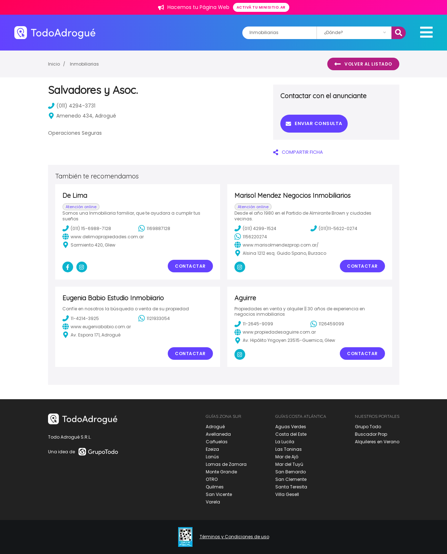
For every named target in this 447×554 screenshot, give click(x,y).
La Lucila (284, 442)
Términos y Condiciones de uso (234, 537)
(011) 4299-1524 (255, 228)
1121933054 (154, 318)
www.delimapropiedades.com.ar (103, 236)
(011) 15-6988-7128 (86, 228)
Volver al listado (363, 64)
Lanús (212, 457)
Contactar (190, 266)
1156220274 (250, 236)
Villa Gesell (287, 494)
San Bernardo (290, 472)
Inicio (54, 64)
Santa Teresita (291, 487)
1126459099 (327, 324)
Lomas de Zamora (226, 464)
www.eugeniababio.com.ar (96, 326)
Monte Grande (221, 472)
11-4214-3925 (80, 318)
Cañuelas (217, 442)
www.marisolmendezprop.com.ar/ (276, 245)
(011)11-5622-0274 (333, 228)
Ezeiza (212, 449)
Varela (213, 502)
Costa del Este (290, 434)
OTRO (212, 479)
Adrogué (215, 427)
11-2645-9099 (253, 324)
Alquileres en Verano (377, 442)
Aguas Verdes (290, 427)
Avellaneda (218, 434)
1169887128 (154, 228)
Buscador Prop (371, 434)
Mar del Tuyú (289, 464)
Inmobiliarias (84, 64)
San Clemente (290, 479)
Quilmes (215, 487)
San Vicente (219, 494)
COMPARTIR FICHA (298, 152)
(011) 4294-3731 (71, 105)
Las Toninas (288, 449)
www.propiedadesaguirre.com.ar (275, 332)
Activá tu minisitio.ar (261, 7)
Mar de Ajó (286, 457)
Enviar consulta (314, 123)
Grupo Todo (368, 427)
